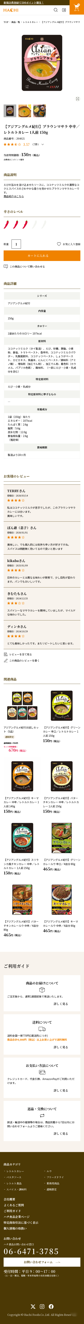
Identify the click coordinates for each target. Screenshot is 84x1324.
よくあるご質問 (14, 1205)
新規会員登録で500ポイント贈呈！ (24, 2)
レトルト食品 (13, 1183)
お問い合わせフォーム (38, 1262)
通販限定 (52, 1189)
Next (77, 63)
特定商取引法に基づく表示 (21, 1222)
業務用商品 (53, 1183)
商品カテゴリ (12, 1164)
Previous (6, 63)
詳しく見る (61, 1003)
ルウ (49, 1171)
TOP (6, 21)
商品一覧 (15, 21)
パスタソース (13, 1177)
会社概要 (9, 1199)
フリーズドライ (55, 1177)
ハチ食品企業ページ (17, 1217)
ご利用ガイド (12, 1211)
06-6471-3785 (31, 1251)
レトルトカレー (30, 21)
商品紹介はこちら (14, 196)
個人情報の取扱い (15, 1228)
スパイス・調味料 (16, 1189)
